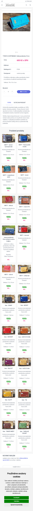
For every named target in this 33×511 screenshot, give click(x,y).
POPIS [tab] (9, 102)
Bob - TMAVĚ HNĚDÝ (8, 431)
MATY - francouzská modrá (24, 145)
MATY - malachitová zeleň (8, 176)
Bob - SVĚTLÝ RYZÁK (24, 337)
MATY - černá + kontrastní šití (8, 145)
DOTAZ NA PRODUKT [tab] (20, 102)
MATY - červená (24, 235)
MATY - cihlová (8, 205)
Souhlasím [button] (16, 497)
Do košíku (23, 91)
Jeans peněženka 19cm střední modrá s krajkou (8, 239)
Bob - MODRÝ (24, 305)
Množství (5, 88)
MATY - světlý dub (24, 275)
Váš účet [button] (28, 1)
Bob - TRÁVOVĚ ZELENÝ (24, 432)
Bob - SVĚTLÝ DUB (24, 368)
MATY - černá (24, 175)
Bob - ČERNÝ (8, 305)
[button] (30, 5)
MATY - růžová (8, 274)
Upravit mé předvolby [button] (16, 505)
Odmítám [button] (16, 501)
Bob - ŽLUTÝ (8, 400)
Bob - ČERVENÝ (8, 337)
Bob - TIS (24, 400)
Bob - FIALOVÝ (9, 368)
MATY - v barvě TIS (24, 206)
